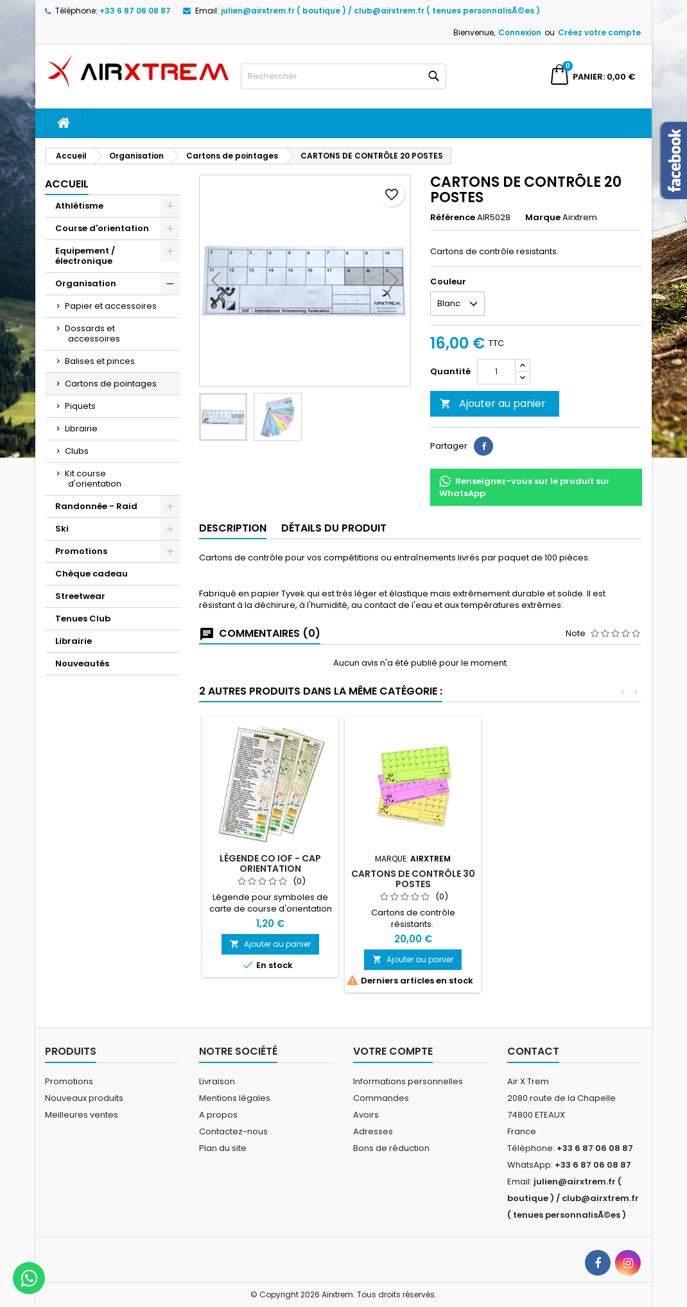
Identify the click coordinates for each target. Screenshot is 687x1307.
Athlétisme (79, 206)
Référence (452, 217)
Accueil (67, 184)
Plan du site (223, 1148)
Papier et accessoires (111, 306)
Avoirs (366, 1115)
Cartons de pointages (111, 383)
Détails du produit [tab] (334, 528)
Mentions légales (234, 1098)
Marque (543, 217)
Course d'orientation (102, 228)
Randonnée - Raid (96, 506)
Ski (62, 529)
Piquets (80, 406)
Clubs (77, 451)
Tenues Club (82, 618)
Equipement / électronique (85, 256)
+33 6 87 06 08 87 (135, 10)
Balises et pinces (100, 361)
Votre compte (393, 1051)
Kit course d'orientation (93, 478)
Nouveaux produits (84, 1098)
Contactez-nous (233, 1131)
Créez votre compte (599, 32)
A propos (218, 1115)
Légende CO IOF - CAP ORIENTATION (270, 863)
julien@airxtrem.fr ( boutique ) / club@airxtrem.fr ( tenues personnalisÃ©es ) (380, 10)
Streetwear (80, 596)
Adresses (373, 1131)
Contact (533, 1051)
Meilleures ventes (81, 1115)
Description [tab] (232, 528)
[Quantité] (496, 372)
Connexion (519, 32)
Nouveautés (82, 663)
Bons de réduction (391, 1148)
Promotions (81, 551)
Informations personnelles (408, 1081)
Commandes (381, 1098)
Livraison (217, 1081)
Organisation (85, 283)
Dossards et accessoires (92, 333)
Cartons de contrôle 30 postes (413, 878)
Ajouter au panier (493, 403)
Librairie (81, 428)
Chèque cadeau (91, 573)
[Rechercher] (343, 76)
